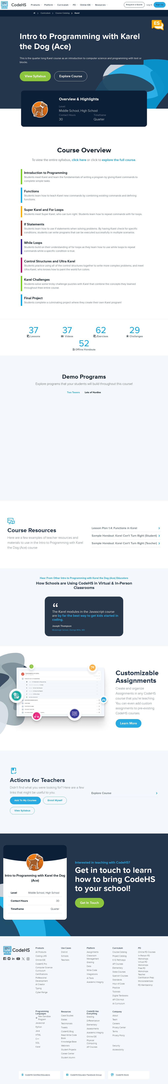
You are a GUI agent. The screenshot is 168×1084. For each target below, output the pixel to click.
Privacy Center (119, 1027)
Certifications (42, 974)
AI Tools (90, 978)
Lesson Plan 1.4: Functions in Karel (126, 528)
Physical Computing (92, 1042)
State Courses (119, 972)
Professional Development (42, 979)
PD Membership (145, 985)
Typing (38, 988)
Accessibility (118, 1049)
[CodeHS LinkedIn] (13, 959)
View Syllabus (35, 76)
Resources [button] (101, 5)
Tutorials (116, 991)
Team (114, 1019)
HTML (38, 1035)
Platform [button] (49, 5)
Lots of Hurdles (93, 392)
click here (79, 160)
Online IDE (40, 960)
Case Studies (67, 1015)
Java (38, 1031)
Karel (77, 13)
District (64, 952)
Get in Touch (89, 903)
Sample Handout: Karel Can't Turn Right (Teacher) (126, 543)
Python (39, 1027)
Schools (64, 956)
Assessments (93, 1028)
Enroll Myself (55, 800)
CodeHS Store (120, 1075)
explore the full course (118, 160)
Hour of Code (118, 983)
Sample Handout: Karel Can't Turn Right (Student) (126, 535)
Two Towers (73, 392)
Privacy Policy (118, 1035)
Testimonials (66, 1023)
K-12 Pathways (119, 960)
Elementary (117, 968)
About (115, 1015)
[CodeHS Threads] (28, 959)
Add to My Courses (25, 800)
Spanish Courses (120, 976)
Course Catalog (63, 13)
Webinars (65, 1045)
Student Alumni (68, 1057)
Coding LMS (41, 956)
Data (89, 966)
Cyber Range (41, 992)
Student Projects (68, 1049)
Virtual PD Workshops (143, 963)
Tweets (64, 1027)
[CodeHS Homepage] (15, 5)
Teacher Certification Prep (146, 976)
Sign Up (160, 4)
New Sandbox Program (43, 1018)
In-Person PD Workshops (144, 957)
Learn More (128, 723)
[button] (36, 5)
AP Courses (117, 964)
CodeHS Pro (41, 964)
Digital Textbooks (120, 995)
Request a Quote (134, 4)
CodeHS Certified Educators (36, 1075)
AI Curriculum (118, 1003)
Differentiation (93, 1020)
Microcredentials (145, 981)
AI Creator (40, 984)
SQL (38, 1043)
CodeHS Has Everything (93, 1012)
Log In (149, 5)
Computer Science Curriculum (44, 969)
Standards (117, 979)
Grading (90, 962)
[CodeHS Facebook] (4, 959)
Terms (115, 1031)
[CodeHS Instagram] (9, 959)
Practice (116, 987)
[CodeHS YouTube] (18, 959)
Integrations (92, 974)
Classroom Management (93, 957)
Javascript (40, 1023)
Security (116, 1045)
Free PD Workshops (143, 970)
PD (139, 948)
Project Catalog (119, 956)
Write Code (92, 970)
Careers (116, 1023)
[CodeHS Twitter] (23, 959)
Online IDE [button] (86, 5)
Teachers (65, 960)
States (64, 1019)
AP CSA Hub (118, 999)
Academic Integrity (95, 982)
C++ (37, 1039)
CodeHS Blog (67, 1031)
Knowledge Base (68, 1041)
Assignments (92, 952)
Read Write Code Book (69, 1037)
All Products (41, 952)
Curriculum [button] (64, 5)
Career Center (67, 1053)
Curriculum (45, 13)
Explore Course (70, 76)
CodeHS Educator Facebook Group (84, 1075)
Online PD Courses (146, 952)
